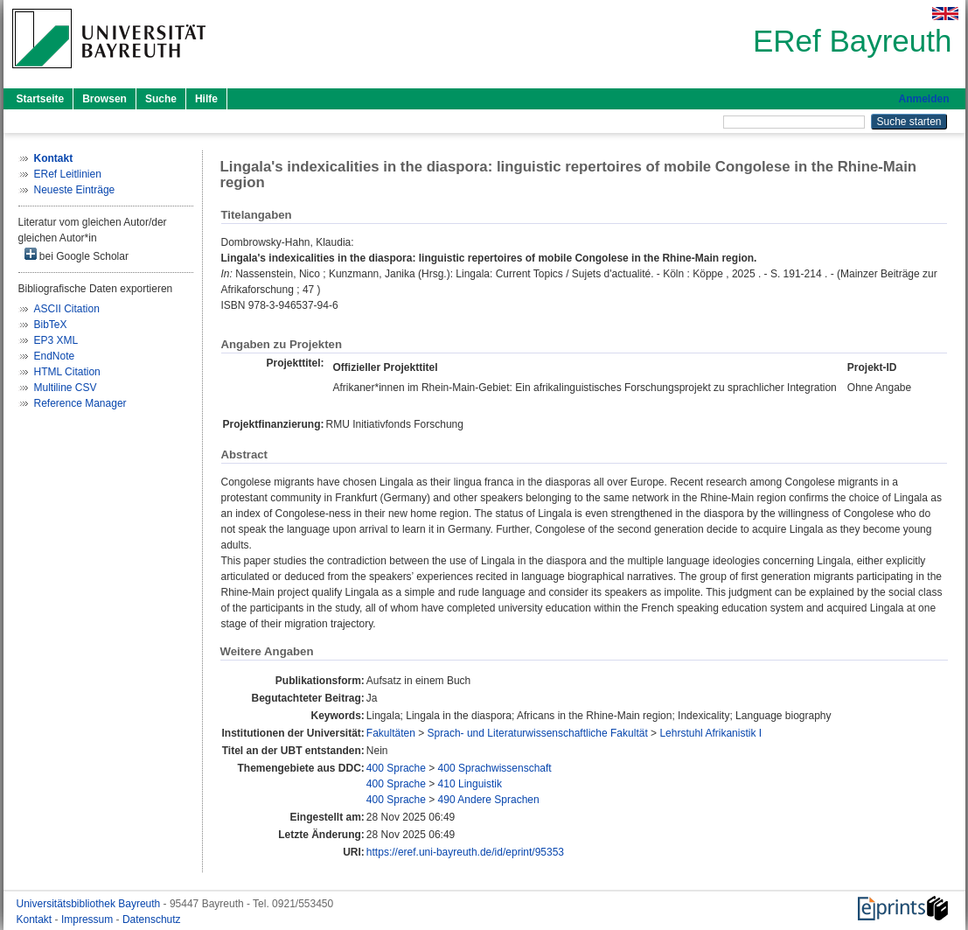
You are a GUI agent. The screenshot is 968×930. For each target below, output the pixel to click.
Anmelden (923, 99)
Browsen (104, 99)
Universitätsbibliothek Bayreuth (90, 904)
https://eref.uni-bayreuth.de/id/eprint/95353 (465, 852)
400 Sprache (396, 768)
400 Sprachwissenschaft (495, 768)
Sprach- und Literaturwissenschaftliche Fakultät (538, 733)
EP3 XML (56, 340)
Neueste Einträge (74, 190)
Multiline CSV (65, 387)
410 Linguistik (470, 784)
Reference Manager (80, 403)
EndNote (54, 356)
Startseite (41, 99)
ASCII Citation (67, 309)
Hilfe (206, 99)
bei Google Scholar (76, 255)
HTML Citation (67, 372)
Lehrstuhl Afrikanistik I (710, 733)
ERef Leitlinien (67, 174)
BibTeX (50, 324)
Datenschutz (151, 919)
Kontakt (36, 919)
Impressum (88, 919)
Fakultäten (390, 733)
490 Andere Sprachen (489, 800)
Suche (161, 99)
